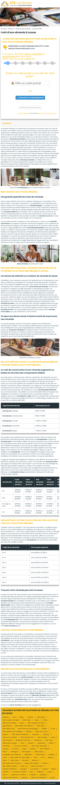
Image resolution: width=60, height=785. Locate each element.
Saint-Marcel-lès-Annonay (12, 763)
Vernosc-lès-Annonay (10, 778)
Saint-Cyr (24, 766)
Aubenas (24, 778)
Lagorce (5, 734)
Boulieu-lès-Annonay (23, 740)
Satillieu (44, 729)
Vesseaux (51, 755)
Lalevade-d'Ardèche (10, 769)
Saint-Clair (48, 740)
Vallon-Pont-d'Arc (41, 732)
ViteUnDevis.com (42, 113)
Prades (21, 717)
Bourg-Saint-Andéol (32, 763)
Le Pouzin (15, 749)
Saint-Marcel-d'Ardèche (20, 734)
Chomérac (6, 746)
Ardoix (22, 723)
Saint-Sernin (41, 717)
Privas (22, 743)
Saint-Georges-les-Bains (36, 723)
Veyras (36, 720)
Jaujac (24, 749)
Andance (6, 717)
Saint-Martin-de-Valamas (24, 726)
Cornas (52, 778)
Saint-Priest (41, 726)
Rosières (31, 743)
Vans (35, 757)
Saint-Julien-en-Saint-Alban (20, 757)
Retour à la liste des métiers (30, 108)
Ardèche (11, 29)
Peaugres (23, 769)
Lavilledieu (40, 772)
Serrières (6, 772)
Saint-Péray (27, 720)
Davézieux (35, 734)
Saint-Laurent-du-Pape (11, 720)
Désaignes (14, 752)
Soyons (5, 775)
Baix (31, 772)
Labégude (43, 775)
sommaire (6, 123)
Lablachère (28, 755)
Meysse (50, 757)
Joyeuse (5, 749)
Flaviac (45, 720)
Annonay (25, 760)
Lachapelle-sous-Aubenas (12, 755)
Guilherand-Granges (10, 743)
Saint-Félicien (44, 749)
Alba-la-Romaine (37, 766)
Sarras (5, 760)
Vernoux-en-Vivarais (10, 737)
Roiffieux (33, 749)
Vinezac (45, 763)
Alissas (53, 769)
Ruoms (5, 752)
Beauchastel (7, 726)
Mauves (29, 732)
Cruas (5, 757)
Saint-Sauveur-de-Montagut (28, 729)
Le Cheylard (34, 769)
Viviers (53, 737)
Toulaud (45, 769)
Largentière (41, 743)
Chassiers (32, 775)
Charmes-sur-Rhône (18, 775)
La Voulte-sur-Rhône (19, 772)
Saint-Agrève (26, 752)
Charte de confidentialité (23, 113)
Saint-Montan (7, 740)
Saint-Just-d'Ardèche (38, 778)
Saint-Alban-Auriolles (10, 766)
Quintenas (37, 740)
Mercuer (35, 760)
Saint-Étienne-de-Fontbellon (13, 732)
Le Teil (53, 729)
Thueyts (30, 717)
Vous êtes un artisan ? (52, 113)
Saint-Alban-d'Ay (8, 729)
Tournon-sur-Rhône (21, 746)
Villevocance (39, 752)
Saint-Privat (14, 760)
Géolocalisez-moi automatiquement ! (30, 98)
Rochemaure (40, 755)
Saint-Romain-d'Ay (27, 737)
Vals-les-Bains (42, 737)
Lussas (49, 772)
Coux (42, 757)
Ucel (13, 717)
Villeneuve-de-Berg (9, 723)
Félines (51, 743)
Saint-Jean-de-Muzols (39, 746)
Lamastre (46, 734)
